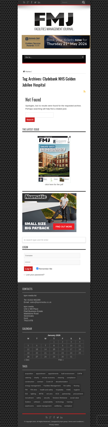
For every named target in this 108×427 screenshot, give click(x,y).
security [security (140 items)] (47, 398)
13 (37, 349)
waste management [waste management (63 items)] (44, 406)
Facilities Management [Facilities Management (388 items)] (52, 386)
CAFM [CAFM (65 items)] (79, 373)
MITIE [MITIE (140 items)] (41, 394)
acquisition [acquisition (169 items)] (29, 373)
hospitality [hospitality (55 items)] (59, 390)
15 (54, 349)
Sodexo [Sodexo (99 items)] (28, 402)
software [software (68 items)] (37, 402)
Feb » (61, 360)
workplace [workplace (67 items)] (68, 406)
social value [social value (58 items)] (74, 398)
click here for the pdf (54, 184)
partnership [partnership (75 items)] (66, 394)
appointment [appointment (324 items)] (40, 373)
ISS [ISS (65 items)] (26, 394)
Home (26, 71)
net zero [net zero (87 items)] (49, 394)
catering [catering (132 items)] (28, 378)
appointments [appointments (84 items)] (53, 373)
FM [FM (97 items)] (26, 390)
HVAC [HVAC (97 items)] (68, 390)
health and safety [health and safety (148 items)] (46, 390)
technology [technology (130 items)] (60, 402)
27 (37, 357)
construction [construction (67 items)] (29, 382)
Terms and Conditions (76, 421)
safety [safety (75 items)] (39, 398)
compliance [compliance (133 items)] (71, 378)
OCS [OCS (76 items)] (57, 394)
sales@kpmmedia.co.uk (40, 302)
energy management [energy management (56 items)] (33, 386)
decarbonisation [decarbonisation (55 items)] (62, 382)
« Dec (26, 360)
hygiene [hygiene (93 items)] (77, 390)
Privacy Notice (54, 424)
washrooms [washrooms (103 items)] (29, 406)
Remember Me (44, 269)
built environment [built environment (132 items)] (67, 373)
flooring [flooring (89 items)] (76, 386)
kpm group (63, 421)
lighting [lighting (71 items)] (33, 394)
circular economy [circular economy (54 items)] (48, 378)
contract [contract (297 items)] (40, 382)
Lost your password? (35, 275)
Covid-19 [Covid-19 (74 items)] (49, 382)
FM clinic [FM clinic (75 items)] (33, 390)
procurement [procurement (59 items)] (78, 394)
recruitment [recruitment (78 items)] (29, 398)
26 (28, 357)
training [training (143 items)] (69, 402)
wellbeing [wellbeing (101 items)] (58, 406)
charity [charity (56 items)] (36, 378)
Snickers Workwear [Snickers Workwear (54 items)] (60, 398)
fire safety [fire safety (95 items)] (67, 386)
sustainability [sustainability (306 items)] (48, 402)
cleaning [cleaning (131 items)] (61, 378)
